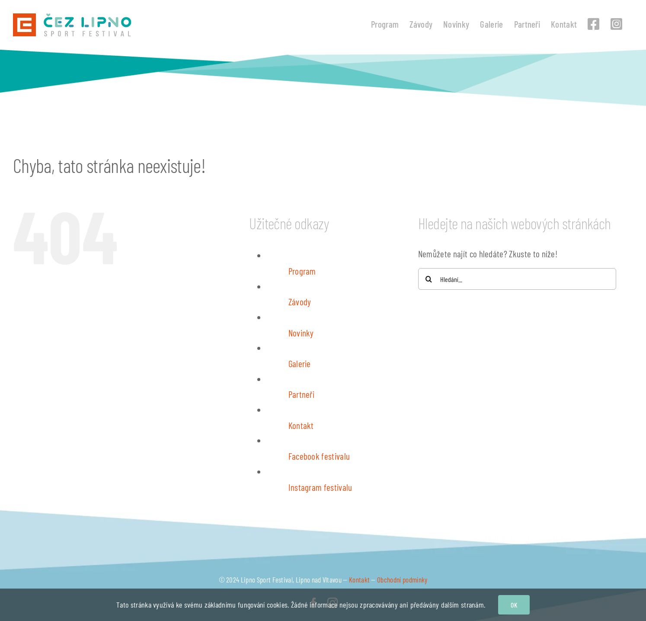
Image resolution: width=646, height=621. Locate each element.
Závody (299, 301)
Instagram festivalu (320, 487)
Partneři (301, 394)
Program (302, 271)
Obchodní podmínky (402, 579)
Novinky (301, 332)
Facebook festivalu (319, 456)
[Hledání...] (517, 279)
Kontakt (301, 425)
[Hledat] (429, 279)
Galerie (299, 363)
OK (514, 605)
